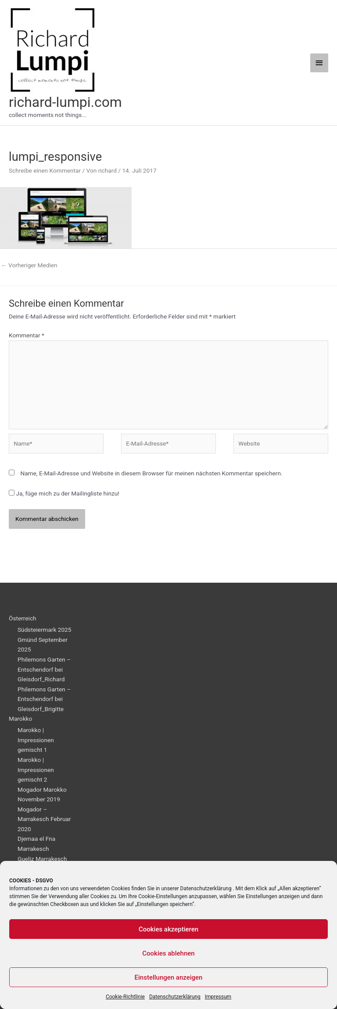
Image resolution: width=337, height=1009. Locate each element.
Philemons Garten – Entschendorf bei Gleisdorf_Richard (44, 669)
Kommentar (26, 335)
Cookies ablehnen (168, 953)
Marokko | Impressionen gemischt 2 (36, 769)
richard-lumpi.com (65, 102)
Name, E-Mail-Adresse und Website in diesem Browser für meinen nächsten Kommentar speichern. (151, 473)
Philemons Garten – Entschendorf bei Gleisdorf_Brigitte (44, 699)
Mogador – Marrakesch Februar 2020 (44, 819)
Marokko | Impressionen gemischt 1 (36, 739)
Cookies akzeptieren (168, 929)
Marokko (20, 718)
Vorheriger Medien (29, 265)
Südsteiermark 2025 (44, 629)
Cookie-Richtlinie (125, 997)
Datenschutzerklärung (206, 888)
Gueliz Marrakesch (42, 858)
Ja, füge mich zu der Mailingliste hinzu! (64, 493)
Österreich (22, 618)
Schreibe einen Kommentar (45, 170)
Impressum (218, 997)
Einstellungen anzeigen (169, 977)
